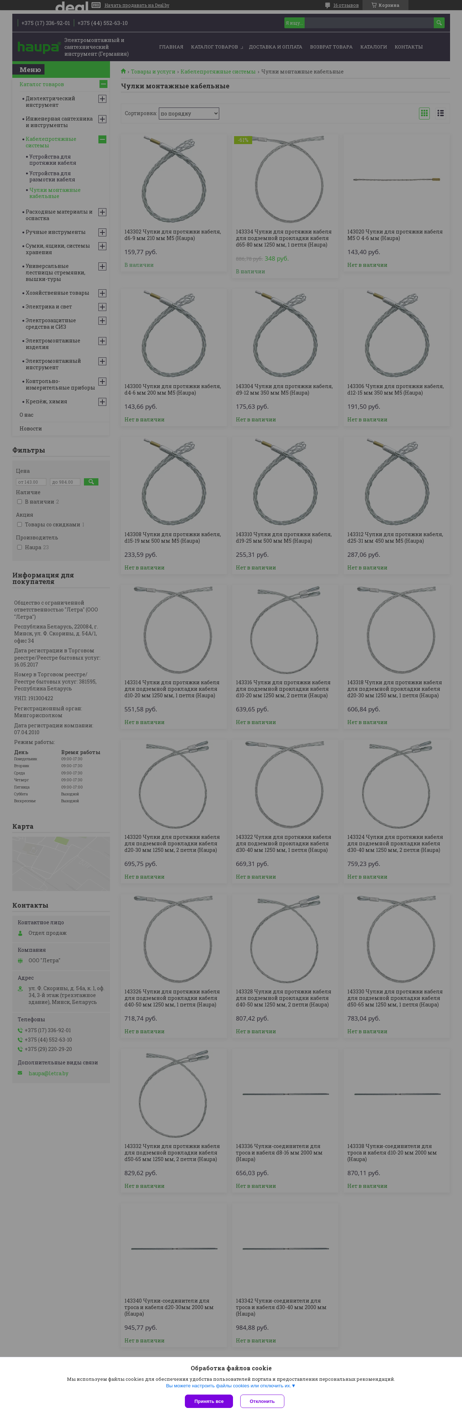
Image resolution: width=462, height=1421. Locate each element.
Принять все (209, 1401)
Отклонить (262, 1401)
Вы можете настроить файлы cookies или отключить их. (228, 1385)
